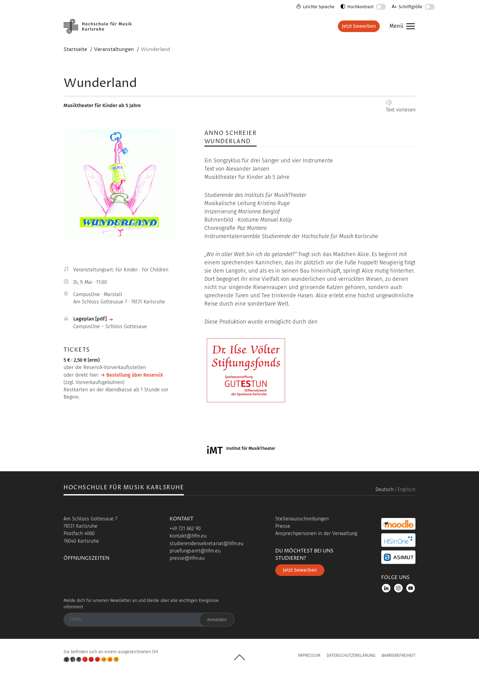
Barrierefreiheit (398, 655)
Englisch (406, 489)
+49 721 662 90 (185, 528)
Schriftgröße (410, 6)
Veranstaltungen (114, 49)
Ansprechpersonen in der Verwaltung (316, 533)
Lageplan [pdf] (90, 319)
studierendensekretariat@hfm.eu (206, 543)
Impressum (309, 655)
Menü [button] (400, 26)
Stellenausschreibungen (302, 519)
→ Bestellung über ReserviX (132, 375)
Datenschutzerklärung (351, 655)
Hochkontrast (360, 6)
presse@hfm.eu (187, 558)
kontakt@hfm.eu (188, 536)
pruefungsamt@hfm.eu (195, 551)
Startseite (75, 49)
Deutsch (384, 489)
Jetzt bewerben (359, 26)
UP (239, 657)
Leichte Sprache (319, 6)
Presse (282, 526)
